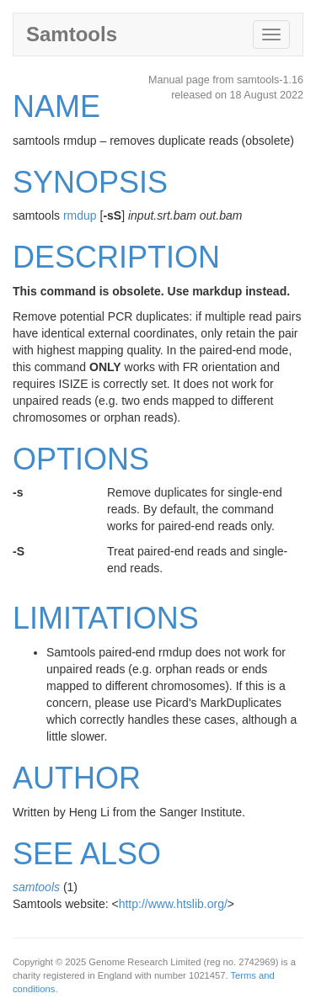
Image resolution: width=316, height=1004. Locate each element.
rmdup (80, 215)
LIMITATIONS (106, 618)
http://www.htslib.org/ (173, 904)
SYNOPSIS (90, 182)
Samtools (71, 34)
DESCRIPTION (116, 257)
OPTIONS (81, 459)
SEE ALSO (87, 854)
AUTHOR (77, 778)
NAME (56, 106)
